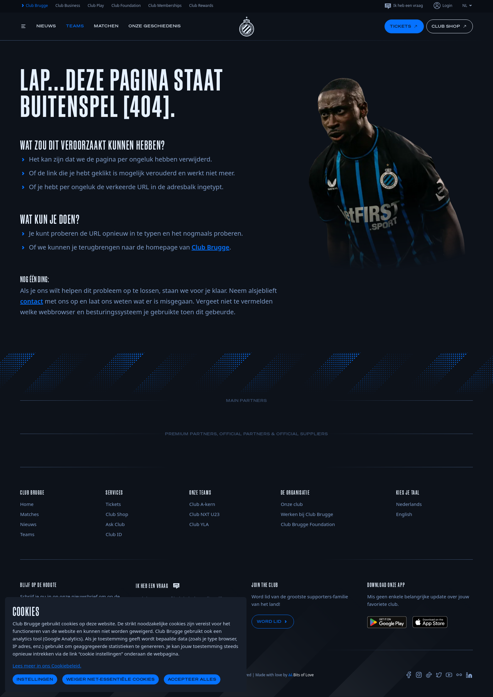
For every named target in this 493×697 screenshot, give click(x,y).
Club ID (114, 534)
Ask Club (115, 524)
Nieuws (46, 26)
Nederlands (409, 504)
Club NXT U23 (204, 514)
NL (468, 5)
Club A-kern (202, 504)
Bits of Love (301, 675)
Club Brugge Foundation (308, 524)
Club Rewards (201, 5)
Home (27, 504)
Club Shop (117, 514)
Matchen (106, 26)
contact (31, 301)
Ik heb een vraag (403, 6)
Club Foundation (126, 5)
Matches (29, 514)
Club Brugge (34, 5)
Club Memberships (165, 5)
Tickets (113, 504)
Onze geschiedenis (154, 26)
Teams (75, 26)
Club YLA (199, 524)
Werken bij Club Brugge (307, 514)
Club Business (67, 5)
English (404, 514)
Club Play (96, 5)
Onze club (292, 504)
